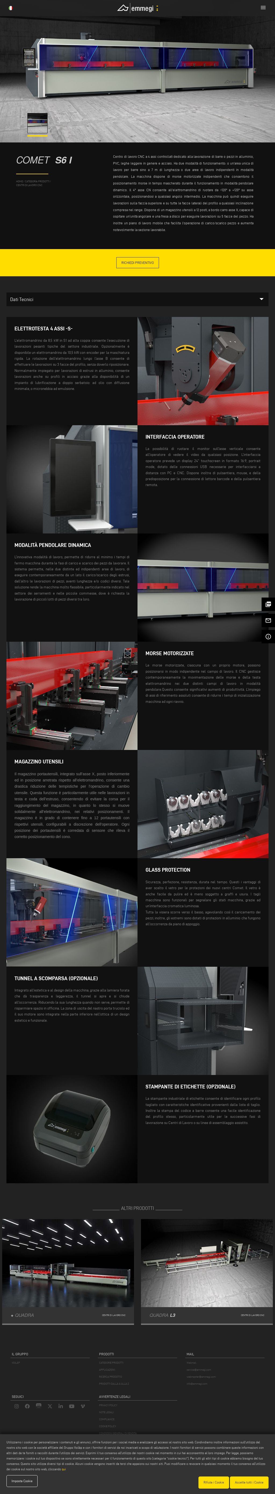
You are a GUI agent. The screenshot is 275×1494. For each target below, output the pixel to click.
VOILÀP (16, 1362)
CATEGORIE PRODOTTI (111, 1362)
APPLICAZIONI (107, 1369)
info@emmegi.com (197, 1383)
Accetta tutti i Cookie (249, 1482)
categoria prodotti (37, 181)
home (19, 181)
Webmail (191, 1362)
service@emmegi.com (199, 1369)
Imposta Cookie (22, 1482)
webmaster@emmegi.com (201, 1376)
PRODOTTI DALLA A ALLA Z (114, 1383)
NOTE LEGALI (106, 1412)
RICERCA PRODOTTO (110, 1376)
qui (64, 1470)
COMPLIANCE (106, 1419)
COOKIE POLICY (107, 1426)
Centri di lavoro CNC (29, 185)
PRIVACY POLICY (108, 1405)
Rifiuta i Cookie (214, 1482)
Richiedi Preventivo (137, 262)
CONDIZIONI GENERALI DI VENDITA (118, 1433)
